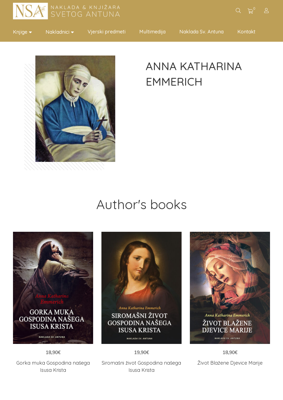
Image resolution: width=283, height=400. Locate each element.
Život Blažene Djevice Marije (230, 363)
